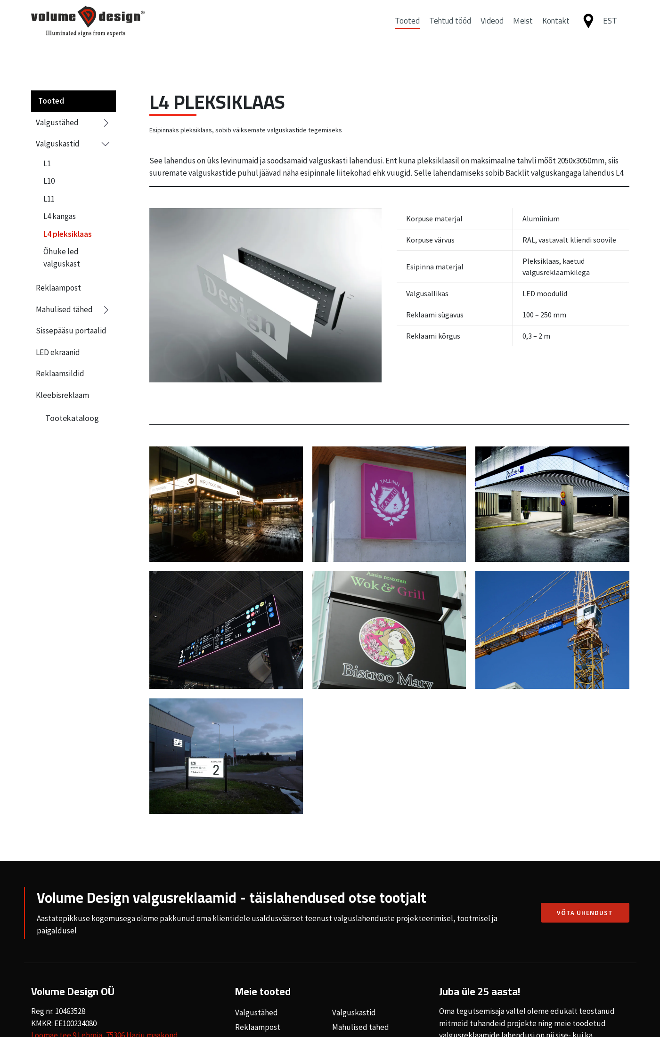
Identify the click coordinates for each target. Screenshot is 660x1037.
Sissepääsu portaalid (71, 330)
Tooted (407, 29)
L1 (47, 163)
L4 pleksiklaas (67, 234)
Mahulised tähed (73, 310)
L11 (49, 199)
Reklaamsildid (60, 373)
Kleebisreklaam (62, 395)
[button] (613, 30)
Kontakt (556, 29)
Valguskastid (73, 143)
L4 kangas (59, 216)
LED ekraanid (58, 352)
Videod (492, 29)
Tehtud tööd (450, 29)
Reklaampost (58, 288)
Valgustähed (73, 123)
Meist (523, 29)
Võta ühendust (585, 912)
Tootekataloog (72, 418)
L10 (49, 181)
